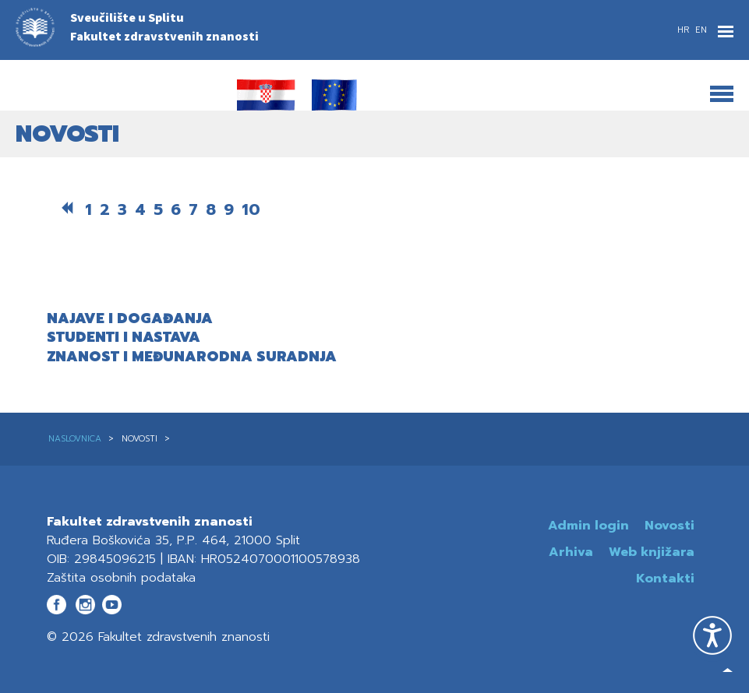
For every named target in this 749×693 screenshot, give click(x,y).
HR (684, 30)
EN (701, 30)
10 (251, 209)
